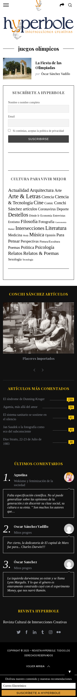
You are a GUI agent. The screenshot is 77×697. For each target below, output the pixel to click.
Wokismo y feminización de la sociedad (33, 483)
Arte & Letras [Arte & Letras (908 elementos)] (24, 196)
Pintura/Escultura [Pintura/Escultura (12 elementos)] (50, 241)
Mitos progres (23, 532)
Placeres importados (39, 358)
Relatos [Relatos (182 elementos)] (15, 253)
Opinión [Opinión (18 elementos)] (50, 235)
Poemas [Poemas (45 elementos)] (14, 247)
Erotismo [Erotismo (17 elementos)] (14, 222)
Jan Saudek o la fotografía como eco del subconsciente (23, 429)
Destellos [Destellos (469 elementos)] (18, 215)
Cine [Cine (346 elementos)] (38, 202)
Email (11, 116)
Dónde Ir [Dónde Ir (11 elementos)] (34, 215)
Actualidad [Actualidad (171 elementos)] (18, 190)
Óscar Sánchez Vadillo (55, 74)
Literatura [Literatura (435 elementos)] (55, 228)
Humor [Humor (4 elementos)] (11, 229)
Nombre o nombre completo (24, 102)
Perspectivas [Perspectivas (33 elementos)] (30, 241)
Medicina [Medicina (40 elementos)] (15, 235)
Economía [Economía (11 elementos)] (46, 215)
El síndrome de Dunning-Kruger (24, 399)
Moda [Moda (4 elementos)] (25, 235)
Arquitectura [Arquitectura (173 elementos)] (42, 190)
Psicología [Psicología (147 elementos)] (44, 247)
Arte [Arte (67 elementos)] (58, 190)
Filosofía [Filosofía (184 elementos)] (29, 221)
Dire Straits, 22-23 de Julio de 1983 (22, 441)
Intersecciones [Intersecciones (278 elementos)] (29, 228)
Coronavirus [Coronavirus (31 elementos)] (47, 209)
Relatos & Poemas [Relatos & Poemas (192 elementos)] (41, 253)
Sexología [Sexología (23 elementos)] (14, 259)
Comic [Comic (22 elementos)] (48, 203)
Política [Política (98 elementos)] (27, 247)
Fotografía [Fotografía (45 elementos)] (46, 222)
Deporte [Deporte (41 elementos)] (63, 209)
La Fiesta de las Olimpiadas (48, 65)
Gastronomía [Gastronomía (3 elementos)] (60, 222)
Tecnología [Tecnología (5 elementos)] (27, 259)
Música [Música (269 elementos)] (36, 234)
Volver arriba (38, 666)
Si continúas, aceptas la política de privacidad (36, 130)
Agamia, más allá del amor (20, 407)
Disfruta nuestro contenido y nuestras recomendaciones (38, 678)
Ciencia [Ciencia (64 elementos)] (48, 197)
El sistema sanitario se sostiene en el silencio (24, 417)
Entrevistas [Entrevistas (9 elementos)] (59, 215)
